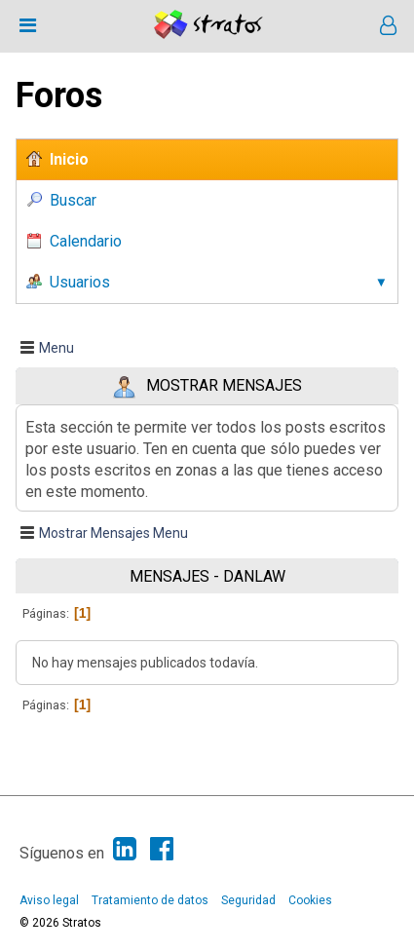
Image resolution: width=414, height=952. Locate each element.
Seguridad (248, 900)
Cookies (310, 900)
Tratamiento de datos (150, 900)
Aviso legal (49, 900)
